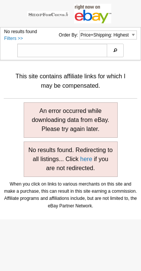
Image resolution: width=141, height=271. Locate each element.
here (86, 159)
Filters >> (13, 38)
